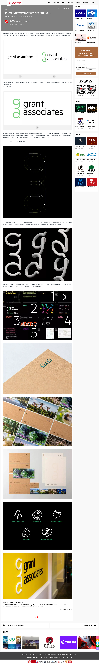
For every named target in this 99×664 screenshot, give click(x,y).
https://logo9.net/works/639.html (38, 605)
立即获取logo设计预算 (86, 73)
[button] (4, 642)
